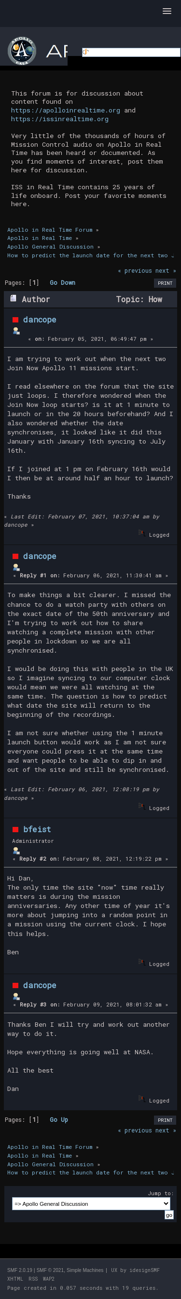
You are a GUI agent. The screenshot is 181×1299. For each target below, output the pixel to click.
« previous (135, 270)
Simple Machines (85, 1270)
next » (165, 270)
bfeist (37, 829)
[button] (167, 11)
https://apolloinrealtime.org (65, 110)
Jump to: (161, 1193)
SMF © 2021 (50, 1270)
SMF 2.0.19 (19, 1270)
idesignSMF (144, 1270)
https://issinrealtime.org (60, 118)
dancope (39, 319)
